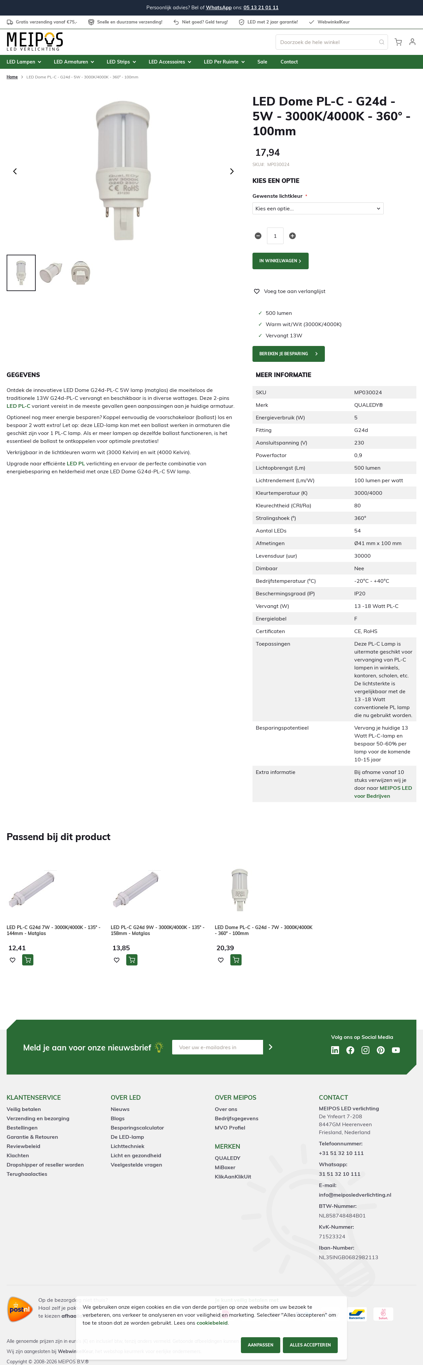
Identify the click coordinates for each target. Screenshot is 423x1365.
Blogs (118, 1118)
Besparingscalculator (137, 1127)
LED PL (76, 463)
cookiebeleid (212, 1322)
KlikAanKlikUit (233, 1176)
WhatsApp (219, 7)
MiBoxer (225, 1167)
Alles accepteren (310, 1345)
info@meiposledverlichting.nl (355, 1194)
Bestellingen (22, 1127)
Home (12, 76)
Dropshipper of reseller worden (45, 1164)
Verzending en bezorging (38, 1118)
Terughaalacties (27, 1174)
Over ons (226, 1109)
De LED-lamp (127, 1136)
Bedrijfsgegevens (236, 1118)
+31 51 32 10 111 (341, 1153)
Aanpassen (260, 1345)
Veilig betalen (24, 1109)
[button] (412, 42)
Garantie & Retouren (32, 1136)
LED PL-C (18, 406)
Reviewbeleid (23, 1146)
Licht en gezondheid (136, 1155)
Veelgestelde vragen (136, 1164)
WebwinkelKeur (75, 1351)
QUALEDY (227, 1158)
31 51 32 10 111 (340, 1174)
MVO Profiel (230, 1127)
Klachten (18, 1155)
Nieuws (120, 1109)
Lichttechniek (127, 1146)
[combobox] (332, 42)
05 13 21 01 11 (261, 7)
